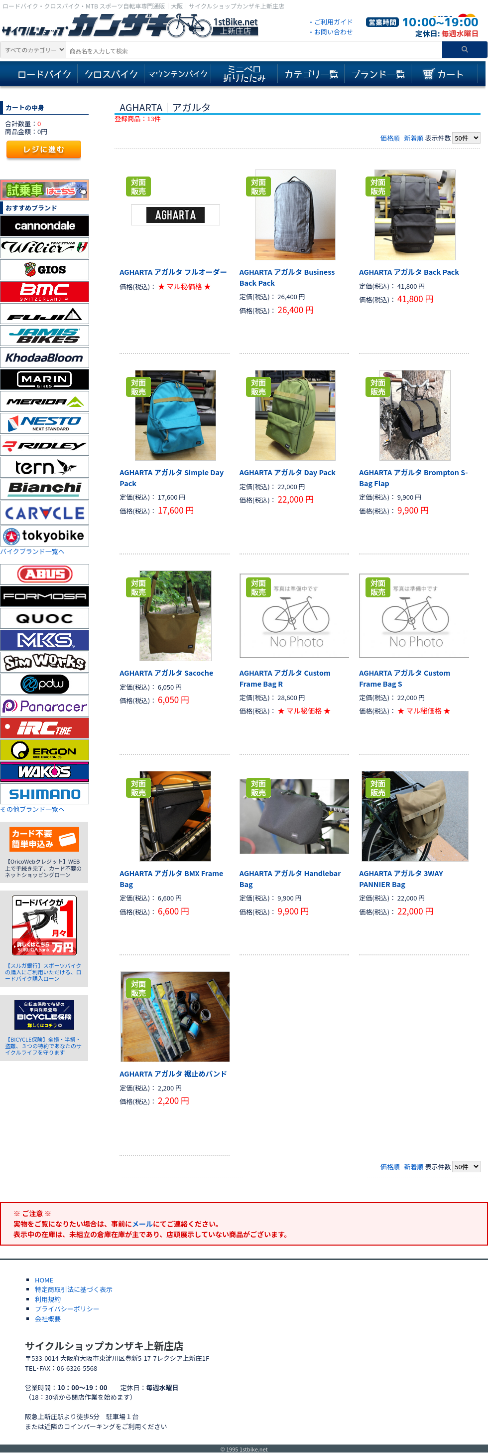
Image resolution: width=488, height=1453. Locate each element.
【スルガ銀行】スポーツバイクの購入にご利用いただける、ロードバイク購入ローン (43, 971)
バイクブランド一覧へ (32, 551)
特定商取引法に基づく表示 (74, 1289)
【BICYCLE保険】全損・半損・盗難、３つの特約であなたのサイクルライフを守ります (43, 1045)
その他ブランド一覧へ (32, 809)
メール (142, 1224)
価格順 (390, 138)
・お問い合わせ (330, 31)
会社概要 (48, 1318)
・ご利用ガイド (330, 21)
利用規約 (48, 1299)
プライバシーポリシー (67, 1308)
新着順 (413, 138)
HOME (44, 1279)
